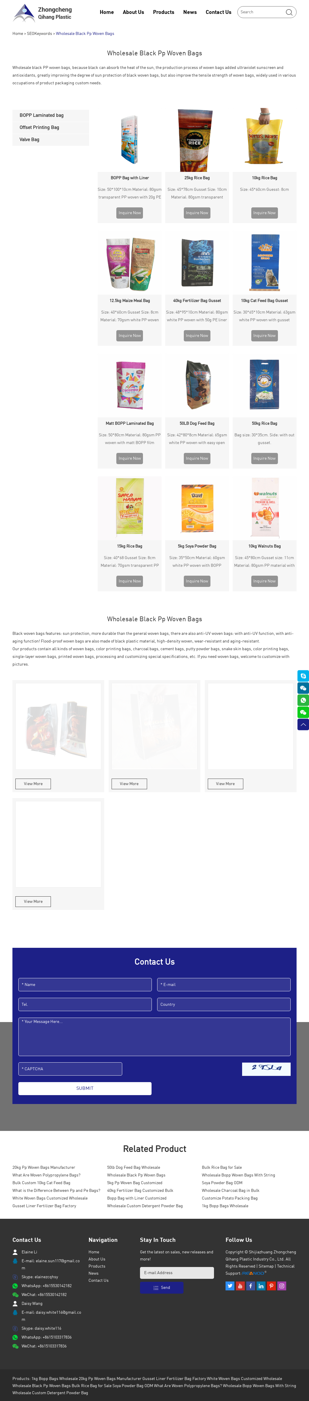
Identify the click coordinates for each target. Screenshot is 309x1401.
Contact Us (218, 12)
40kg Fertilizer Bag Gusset (197, 237)
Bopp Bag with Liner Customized (137, 1007)
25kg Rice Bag (197, 178)
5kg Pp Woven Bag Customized (134, 991)
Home (107, 12)
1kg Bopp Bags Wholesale (225, 1014)
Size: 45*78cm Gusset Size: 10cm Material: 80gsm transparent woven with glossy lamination (197, 194)
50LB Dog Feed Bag (197, 296)
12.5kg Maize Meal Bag (130, 237)
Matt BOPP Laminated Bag (130, 296)
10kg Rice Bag (264, 178)
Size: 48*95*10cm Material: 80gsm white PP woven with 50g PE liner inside (197, 253)
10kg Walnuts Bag (264, 355)
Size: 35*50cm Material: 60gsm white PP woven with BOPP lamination (197, 371)
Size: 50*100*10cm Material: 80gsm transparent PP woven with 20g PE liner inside (130, 194)
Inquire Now (130, 213)
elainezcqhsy (46, 1085)
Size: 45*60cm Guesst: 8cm (264, 190)
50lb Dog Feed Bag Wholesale (133, 976)
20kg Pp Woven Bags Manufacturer (43, 976)
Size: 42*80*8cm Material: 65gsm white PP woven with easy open (197, 311)
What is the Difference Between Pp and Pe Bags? (56, 999)
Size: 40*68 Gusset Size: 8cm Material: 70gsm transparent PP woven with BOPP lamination (130, 371)
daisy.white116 (48, 1137)
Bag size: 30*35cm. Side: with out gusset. (264, 311)
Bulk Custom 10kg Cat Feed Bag (41, 991)
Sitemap (266, 1075)
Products (163, 12)
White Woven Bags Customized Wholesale (50, 1007)
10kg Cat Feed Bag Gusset (264, 237)
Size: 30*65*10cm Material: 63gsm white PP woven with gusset (264, 252)
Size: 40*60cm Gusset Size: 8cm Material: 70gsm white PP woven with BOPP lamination (129, 253)
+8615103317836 (57, 1146)
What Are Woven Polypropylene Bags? (46, 984)
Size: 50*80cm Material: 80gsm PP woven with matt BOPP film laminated (130, 312)
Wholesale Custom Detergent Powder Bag (145, 1014)
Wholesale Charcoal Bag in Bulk (231, 999)
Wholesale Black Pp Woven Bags (85, 34)
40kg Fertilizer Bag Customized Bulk (140, 999)
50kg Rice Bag (264, 296)
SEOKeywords (39, 34)
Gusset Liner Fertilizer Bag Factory (44, 1014)
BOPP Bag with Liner (130, 178)
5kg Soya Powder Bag (197, 355)
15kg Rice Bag (129, 355)
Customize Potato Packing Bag (230, 1007)
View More (33, 592)
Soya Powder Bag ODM (222, 991)
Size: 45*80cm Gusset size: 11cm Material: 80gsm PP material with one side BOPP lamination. (264, 371)
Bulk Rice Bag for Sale (222, 976)
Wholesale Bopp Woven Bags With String (238, 984)
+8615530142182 (57, 1094)
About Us (133, 12)
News (190, 12)
